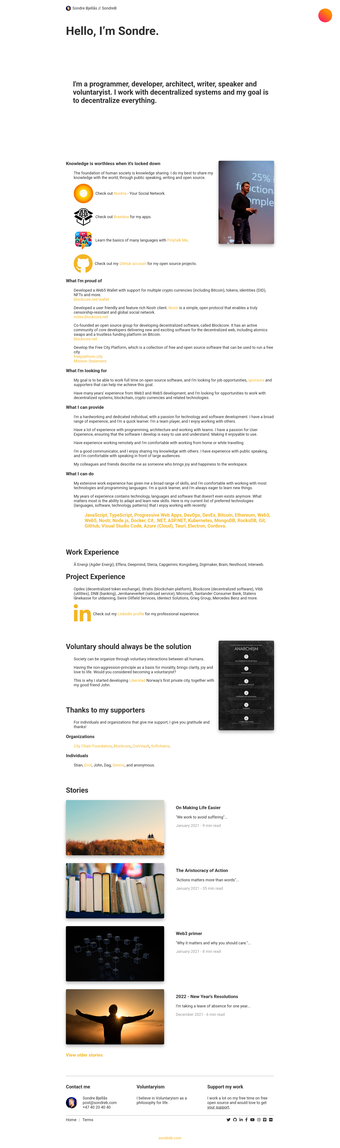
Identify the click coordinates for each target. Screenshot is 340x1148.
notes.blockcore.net (91, 317)
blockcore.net (85, 339)
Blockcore (122, 746)
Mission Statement (90, 361)
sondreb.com (170, 1138)
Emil (88, 765)
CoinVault (140, 746)
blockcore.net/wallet (91, 299)
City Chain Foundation (93, 746)
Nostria (120, 193)
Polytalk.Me (177, 240)
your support (218, 1107)
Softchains (160, 746)
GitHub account (133, 263)
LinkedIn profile (131, 614)
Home (71, 1119)
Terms (87, 1119)
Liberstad (137, 680)
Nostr (173, 307)
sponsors (256, 380)
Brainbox (121, 216)
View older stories (84, 1055)
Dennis (118, 765)
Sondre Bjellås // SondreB (94, 8)
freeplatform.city (88, 356)
